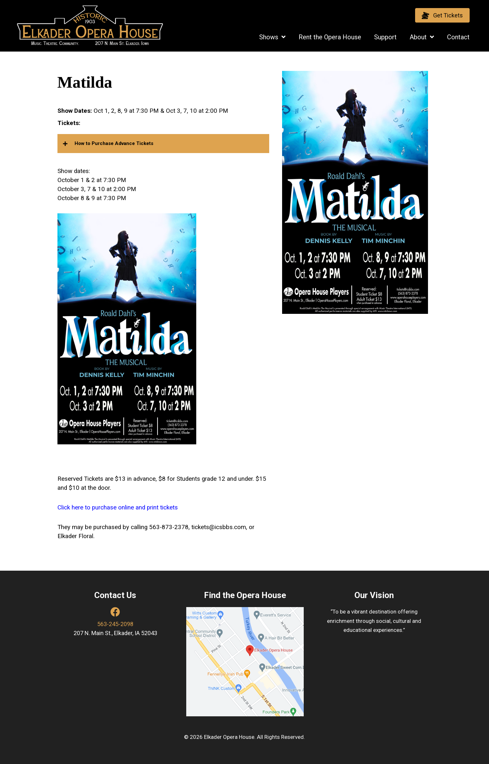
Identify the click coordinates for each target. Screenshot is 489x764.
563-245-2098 (115, 624)
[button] (442, 15)
